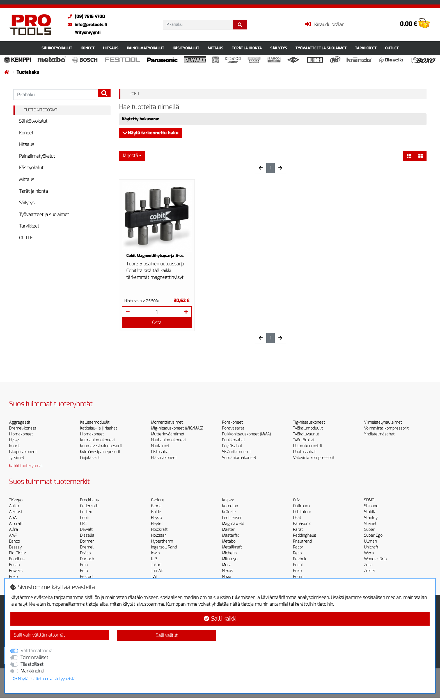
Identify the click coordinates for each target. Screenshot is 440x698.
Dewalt (86, 529)
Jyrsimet (16, 457)
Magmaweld (233, 523)
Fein (84, 565)
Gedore (157, 500)
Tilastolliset (31, 664)
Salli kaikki (220, 619)
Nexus (227, 570)
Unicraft (371, 547)
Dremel (86, 547)
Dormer (87, 541)
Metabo (228, 541)
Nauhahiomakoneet (168, 440)
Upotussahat (304, 451)
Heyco (156, 517)
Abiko (14, 506)
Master (228, 529)
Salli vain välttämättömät (39, 635)
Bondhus (16, 559)
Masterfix (230, 535)
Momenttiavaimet (167, 422)
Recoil (298, 553)
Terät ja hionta (247, 48)
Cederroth (89, 506)
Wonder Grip (375, 559)
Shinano (371, 506)
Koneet (88, 48)
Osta (157, 322)
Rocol (298, 565)
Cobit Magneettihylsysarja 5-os (155, 255)
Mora (226, 565)
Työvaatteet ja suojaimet (321, 48)
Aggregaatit (19, 422)
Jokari (156, 565)
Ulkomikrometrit (307, 446)
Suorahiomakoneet (239, 457)
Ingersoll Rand (164, 547)
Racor (298, 547)
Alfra (13, 529)
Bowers (15, 570)
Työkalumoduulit (308, 428)
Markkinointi (32, 671)
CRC (83, 523)
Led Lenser (232, 517)
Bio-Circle (17, 553)
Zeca (368, 565)
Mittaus (215, 48)
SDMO (369, 500)
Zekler (369, 570)
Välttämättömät (37, 651)
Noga (226, 576)
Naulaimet (160, 446)
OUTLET (392, 48)
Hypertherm (162, 541)
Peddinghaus (304, 535)
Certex (86, 512)
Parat (298, 529)
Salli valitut (167, 635)
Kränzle (229, 512)
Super (369, 529)
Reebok (299, 559)
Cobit (84, 517)
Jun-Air (157, 570)
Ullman (370, 541)
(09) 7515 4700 (85, 16)
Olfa (296, 500)
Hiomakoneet (21, 434)
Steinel (370, 523)
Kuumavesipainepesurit (101, 446)
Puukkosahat (233, 440)
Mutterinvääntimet (167, 434)
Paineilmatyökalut (145, 48)
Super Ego (373, 535)
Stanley (370, 517)
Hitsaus (110, 48)
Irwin (155, 553)
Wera (369, 553)
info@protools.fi (86, 24)
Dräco (85, 553)
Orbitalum (302, 512)
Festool (86, 576)
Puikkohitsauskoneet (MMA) (246, 434)
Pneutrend (302, 541)
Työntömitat (304, 440)
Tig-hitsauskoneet (309, 422)
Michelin (229, 553)
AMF (13, 535)
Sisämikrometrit (236, 451)
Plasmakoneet (164, 457)
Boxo (13, 576)
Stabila (370, 512)
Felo (84, 570)
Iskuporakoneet (23, 451)
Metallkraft (232, 547)
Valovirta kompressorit (313, 457)
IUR (154, 559)
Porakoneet (232, 422)
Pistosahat (160, 451)
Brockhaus (89, 500)
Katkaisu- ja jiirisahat (98, 428)
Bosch (14, 565)
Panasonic (302, 523)
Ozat (297, 517)
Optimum (301, 506)
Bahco (14, 541)
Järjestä (130, 156)
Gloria (156, 506)
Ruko (297, 570)
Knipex (228, 500)
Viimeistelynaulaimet (383, 422)
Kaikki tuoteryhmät (26, 466)
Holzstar (158, 535)
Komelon (230, 506)
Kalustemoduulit (94, 422)
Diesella (87, 535)
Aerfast (15, 512)
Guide (156, 512)
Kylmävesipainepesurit (100, 451)
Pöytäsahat (232, 446)
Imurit (14, 446)
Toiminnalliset (34, 657)
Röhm (298, 576)
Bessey (15, 547)
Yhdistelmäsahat (379, 434)
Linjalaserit (90, 457)
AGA (13, 517)
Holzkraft (159, 529)
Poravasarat (233, 428)
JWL (154, 576)
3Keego (15, 500)
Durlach (87, 559)
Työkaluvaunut (306, 434)
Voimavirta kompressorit (386, 428)
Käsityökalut (186, 48)
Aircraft (16, 523)
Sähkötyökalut (57, 48)
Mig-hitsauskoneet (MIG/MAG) (177, 428)
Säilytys (278, 48)
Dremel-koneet (22, 428)
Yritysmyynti (87, 32)
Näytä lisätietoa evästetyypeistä (44, 678)
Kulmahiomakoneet (97, 440)
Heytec (157, 523)
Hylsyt (14, 440)
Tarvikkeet (366, 48)
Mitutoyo (229, 559)
